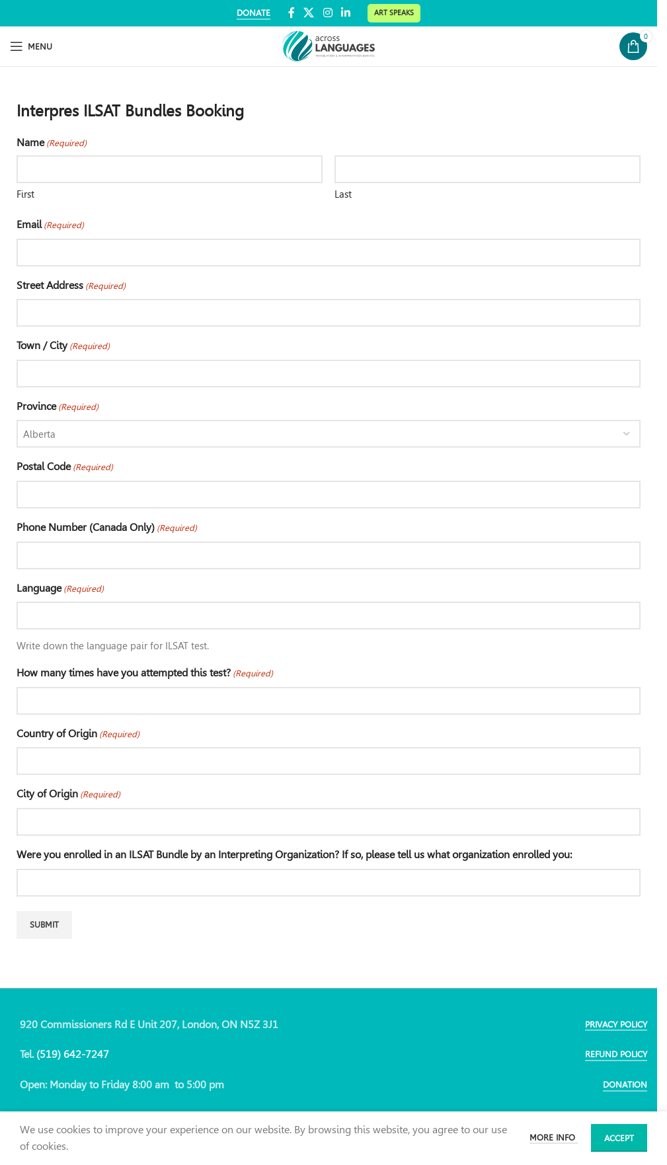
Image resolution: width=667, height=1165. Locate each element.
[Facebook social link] (291, 13)
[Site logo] (328, 45)
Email (50, 225)
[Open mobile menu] (31, 46)
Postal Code (65, 467)
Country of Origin (78, 734)
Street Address (71, 286)
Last (343, 194)
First (25, 194)
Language (60, 589)
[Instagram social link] (327, 13)
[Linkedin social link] (345, 13)
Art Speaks (394, 12)
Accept (619, 1138)
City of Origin (68, 794)
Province (57, 407)
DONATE (253, 13)
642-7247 (86, 1054)
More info (554, 1138)
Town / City (63, 346)
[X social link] (309, 13)
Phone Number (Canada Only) (107, 528)
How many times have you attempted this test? (145, 673)
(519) (49, 1054)
